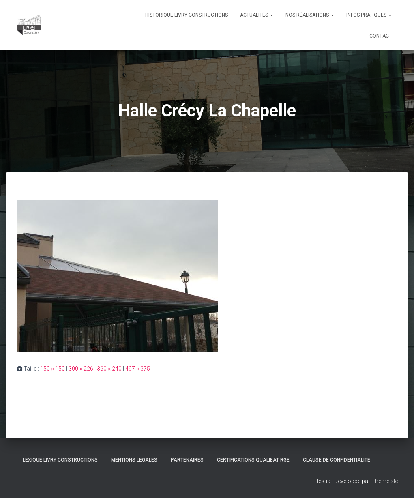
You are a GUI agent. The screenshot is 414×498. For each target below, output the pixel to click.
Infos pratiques (369, 15)
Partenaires (187, 460)
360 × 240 (109, 368)
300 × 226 (81, 368)
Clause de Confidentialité (336, 460)
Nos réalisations (309, 15)
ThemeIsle (384, 481)
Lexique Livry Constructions (60, 460)
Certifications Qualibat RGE (253, 460)
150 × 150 (52, 368)
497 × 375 (137, 368)
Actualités (256, 15)
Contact (380, 36)
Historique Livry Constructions (186, 15)
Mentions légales (134, 460)
